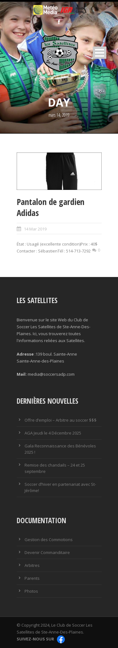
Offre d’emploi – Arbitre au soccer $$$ (61, 420)
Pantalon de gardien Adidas (50, 207)
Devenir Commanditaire (47, 552)
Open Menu (99, 53)
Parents (32, 578)
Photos (31, 591)
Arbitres (32, 565)
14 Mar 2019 (35, 229)
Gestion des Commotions (49, 539)
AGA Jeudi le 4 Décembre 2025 (53, 433)
